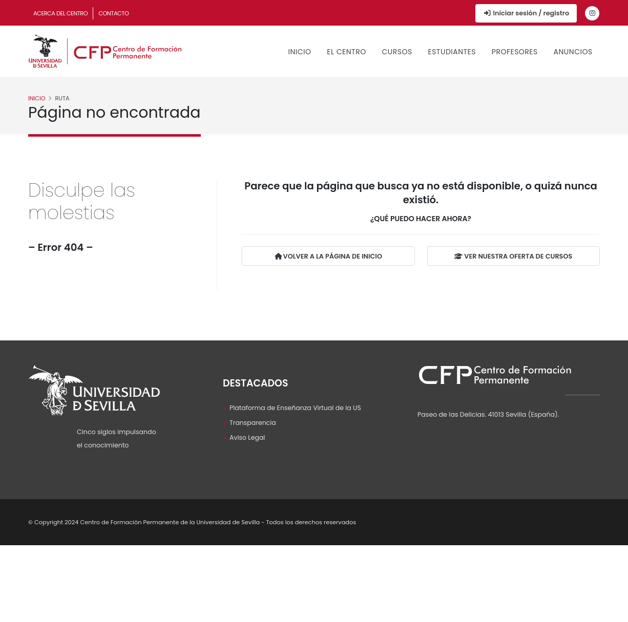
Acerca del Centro (60, 13)
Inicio (299, 52)
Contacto (113, 13)
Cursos (397, 52)
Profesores (515, 52)
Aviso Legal (247, 437)
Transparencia (253, 422)
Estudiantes (452, 52)
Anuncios (573, 52)
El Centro (346, 52)
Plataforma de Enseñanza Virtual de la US (295, 407)
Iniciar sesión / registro (526, 13)
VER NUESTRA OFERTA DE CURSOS (513, 256)
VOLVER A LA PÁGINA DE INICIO (328, 256)
